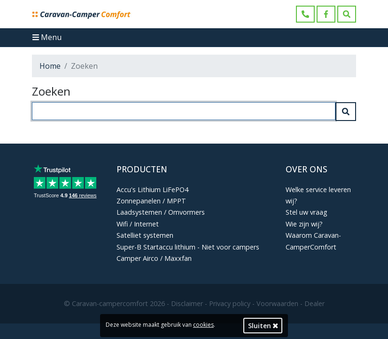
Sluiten (263, 325)
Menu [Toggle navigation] (47, 37)
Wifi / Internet (137, 223)
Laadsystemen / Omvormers (160, 212)
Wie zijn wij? (304, 223)
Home (50, 66)
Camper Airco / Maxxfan (154, 258)
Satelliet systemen (144, 235)
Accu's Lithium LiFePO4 (152, 189)
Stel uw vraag (306, 212)
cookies (203, 325)
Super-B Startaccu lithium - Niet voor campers (187, 246)
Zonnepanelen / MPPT (151, 200)
